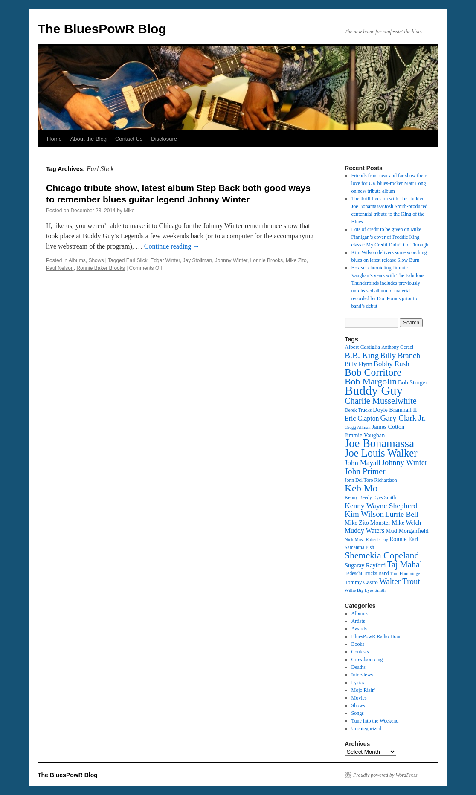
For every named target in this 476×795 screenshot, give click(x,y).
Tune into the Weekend (375, 721)
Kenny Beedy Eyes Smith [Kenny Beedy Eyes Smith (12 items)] (370, 497)
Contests (360, 652)
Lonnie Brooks (266, 260)
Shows (96, 260)
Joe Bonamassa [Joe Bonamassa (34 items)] (379, 443)
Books (358, 644)
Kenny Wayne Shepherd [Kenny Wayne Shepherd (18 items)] (381, 505)
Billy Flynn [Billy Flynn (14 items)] (358, 364)
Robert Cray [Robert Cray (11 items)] (377, 539)
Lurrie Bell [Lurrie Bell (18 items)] (401, 514)
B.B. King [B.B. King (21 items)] (362, 355)
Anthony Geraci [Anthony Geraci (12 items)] (397, 347)
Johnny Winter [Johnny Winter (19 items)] (404, 462)
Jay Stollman (197, 260)
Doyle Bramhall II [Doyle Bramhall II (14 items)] (395, 409)
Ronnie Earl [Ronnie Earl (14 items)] (403, 538)
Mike (129, 211)
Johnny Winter (231, 260)
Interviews (362, 675)
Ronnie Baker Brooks (100, 268)
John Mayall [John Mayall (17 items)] (362, 463)
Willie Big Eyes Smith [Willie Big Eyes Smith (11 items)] (365, 590)
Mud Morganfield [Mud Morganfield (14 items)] (407, 530)
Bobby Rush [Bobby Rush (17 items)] (391, 364)
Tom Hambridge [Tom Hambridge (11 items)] (405, 573)
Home (54, 139)
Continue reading (172, 246)
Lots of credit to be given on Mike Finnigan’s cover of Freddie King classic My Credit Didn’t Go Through (390, 237)
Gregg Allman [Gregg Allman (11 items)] (358, 427)
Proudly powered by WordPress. (386, 775)
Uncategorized (366, 728)
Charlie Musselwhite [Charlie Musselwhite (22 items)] (381, 400)
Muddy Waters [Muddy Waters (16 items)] (364, 530)
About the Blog (88, 139)
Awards (359, 629)
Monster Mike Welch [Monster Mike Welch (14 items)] (395, 522)
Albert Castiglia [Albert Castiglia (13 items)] (362, 347)
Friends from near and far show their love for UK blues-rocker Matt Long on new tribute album (389, 183)
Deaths (358, 667)
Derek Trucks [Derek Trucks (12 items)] (358, 410)
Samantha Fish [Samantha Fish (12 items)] (359, 547)
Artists (358, 621)
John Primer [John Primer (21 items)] (365, 471)
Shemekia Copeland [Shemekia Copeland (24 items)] (382, 555)
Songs (357, 713)
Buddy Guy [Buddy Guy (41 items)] (374, 390)
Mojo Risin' (363, 690)
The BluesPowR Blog (102, 29)
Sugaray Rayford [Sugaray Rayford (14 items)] (365, 565)
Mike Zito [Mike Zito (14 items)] (357, 522)
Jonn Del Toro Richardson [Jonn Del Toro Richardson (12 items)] (371, 480)
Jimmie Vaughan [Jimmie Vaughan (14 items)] (365, 435)
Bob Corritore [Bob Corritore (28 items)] (373, 372)
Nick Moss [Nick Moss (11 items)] (354, 539)
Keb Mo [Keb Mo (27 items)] (361, 488)
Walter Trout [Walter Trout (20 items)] (399, 581)
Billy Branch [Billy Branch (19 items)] (400, 355)
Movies (359, 698)
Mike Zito (296, 260)
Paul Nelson (60, 268)
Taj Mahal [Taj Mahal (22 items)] (404, 564)
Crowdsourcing (367, 659)
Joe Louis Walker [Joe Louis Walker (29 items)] (381, 453)
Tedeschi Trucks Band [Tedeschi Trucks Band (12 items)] (367, 573)
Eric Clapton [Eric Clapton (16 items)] (362, 418)
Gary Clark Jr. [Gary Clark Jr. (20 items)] (403, 417)
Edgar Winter (165, 260)
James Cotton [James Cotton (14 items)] (388, 426)
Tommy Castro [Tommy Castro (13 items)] (361, 582)
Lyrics (357, 682)
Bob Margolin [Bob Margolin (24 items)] (371, 381)
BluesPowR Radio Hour (376, 636)
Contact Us (128, 139)
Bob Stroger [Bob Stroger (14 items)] (412, 382)
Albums (77, 260)
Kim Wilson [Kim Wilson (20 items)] (364, 513)
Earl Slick (137, 260)
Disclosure (164, 139)
